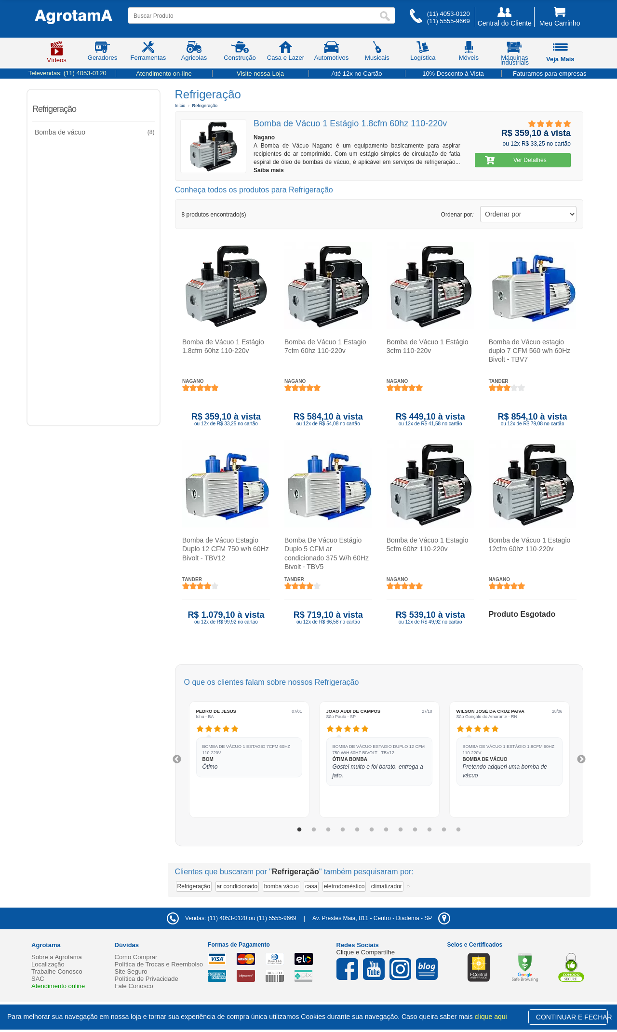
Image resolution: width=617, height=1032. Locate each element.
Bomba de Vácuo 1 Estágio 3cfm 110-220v (427, 346)
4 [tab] (343, 830)
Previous (177, 759)
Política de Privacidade (146, 978)
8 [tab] (400, 830)
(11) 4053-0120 (448, 13)
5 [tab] (357, 830)
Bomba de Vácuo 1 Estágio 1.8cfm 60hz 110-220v (223, 346)
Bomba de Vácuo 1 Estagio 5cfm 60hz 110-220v (427, 544)
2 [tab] (314, 830)
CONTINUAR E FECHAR (572, 1017)
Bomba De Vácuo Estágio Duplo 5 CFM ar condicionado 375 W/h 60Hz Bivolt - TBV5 (326, 553)
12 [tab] (458, 830)
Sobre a (56, 957)
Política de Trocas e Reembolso (159, 964)
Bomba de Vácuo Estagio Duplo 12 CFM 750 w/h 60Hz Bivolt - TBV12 (225, 548)
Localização (48, 964)
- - (381, 918)
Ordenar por (457, 214)
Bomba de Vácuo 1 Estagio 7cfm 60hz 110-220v (325, 346)
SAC (37, 978)
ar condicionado (237, 886)
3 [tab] (328, 830)
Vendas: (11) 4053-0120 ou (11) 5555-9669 (231, 918)
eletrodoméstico (344, 886)
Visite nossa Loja (260, 73)
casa (311, 886)
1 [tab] (299, 830)
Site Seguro (131, 971)
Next (581, 759)
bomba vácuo (281, 886)
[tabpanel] (249, 759)
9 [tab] (415, 830)
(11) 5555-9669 (448, 21)
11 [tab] (444, 830)
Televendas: (67, 73)
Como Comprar (136, 957)
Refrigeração (54, 109)
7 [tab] (386, 830)
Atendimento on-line (164, 73)
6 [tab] (371, 830)
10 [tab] (429, 830)
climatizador (386, 886)
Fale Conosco (134, 986)
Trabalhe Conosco (56, 971)
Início (180, 105)
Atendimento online (58, 986)
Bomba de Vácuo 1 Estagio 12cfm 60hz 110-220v (529, 544)
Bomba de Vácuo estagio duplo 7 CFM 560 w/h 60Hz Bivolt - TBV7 (529, 350)
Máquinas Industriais (514, 55)
